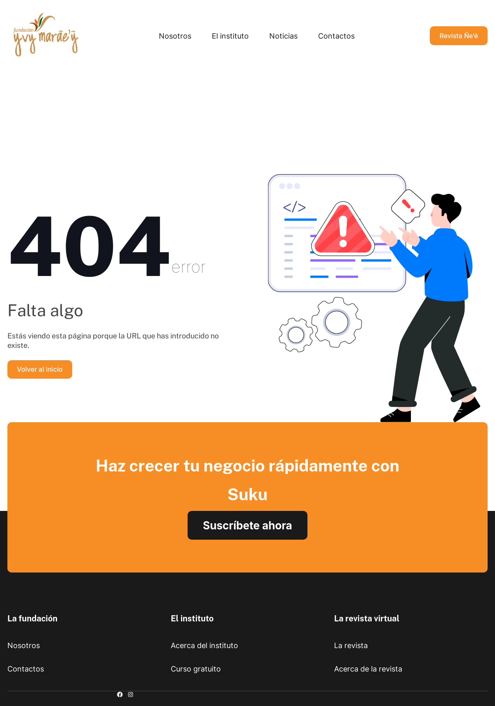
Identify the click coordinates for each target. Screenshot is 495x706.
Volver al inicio (39, 369)
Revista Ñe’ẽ (459, 36)
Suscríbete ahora (247, 525)
